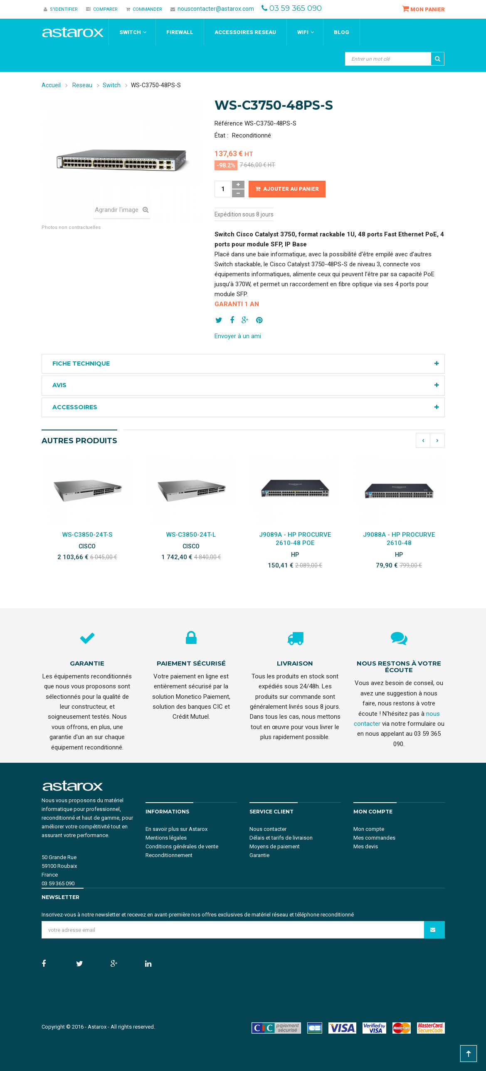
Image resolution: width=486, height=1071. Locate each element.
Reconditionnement (169, 855)
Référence (229, 123)
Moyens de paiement (274, 846)
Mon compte (368, 829)
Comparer (102, 9)
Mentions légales (166, 838)
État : (221, 135)
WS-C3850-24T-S (87, 534)
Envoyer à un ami (238, 336)
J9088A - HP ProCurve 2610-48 (399, 539)
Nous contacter (267, 829)
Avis (59, 385)
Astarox (97, 1027)
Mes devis (365, 846)
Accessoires (74, 407)
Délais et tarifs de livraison (281, 838)
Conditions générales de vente (182, 846)
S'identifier (61, 9)
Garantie (259, 855)
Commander (144, 9)
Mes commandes (374, 838)
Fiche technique (81, 363)
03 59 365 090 (295, 8)
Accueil (51, 85)
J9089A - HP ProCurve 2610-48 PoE (295, 539)
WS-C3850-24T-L (191, 534)
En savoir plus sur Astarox (176, 829)
